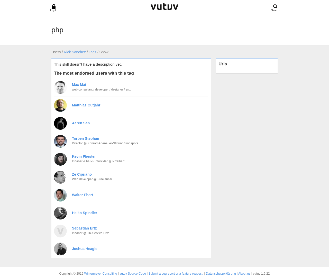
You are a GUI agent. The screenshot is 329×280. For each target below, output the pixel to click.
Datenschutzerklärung (221, 273)
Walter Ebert (82, 195)
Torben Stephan (85, 138)
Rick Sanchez (75, 52)
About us (244, 273)
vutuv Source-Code (133, 273)
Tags (92, 52)
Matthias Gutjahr (86, 105)
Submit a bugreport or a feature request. (176, 273)
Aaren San (81, 123)
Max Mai (79, 85)
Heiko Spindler (84, 213)
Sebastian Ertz (84, 228)
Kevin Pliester (84, 156)
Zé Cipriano (82, 174)
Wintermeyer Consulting (100, 273)
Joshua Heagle (84, 249)
